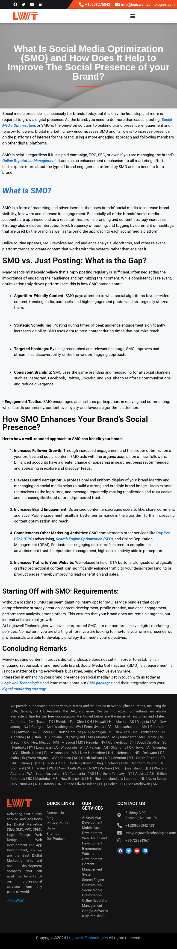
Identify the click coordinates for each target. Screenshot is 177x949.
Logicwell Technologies (87, 937)
